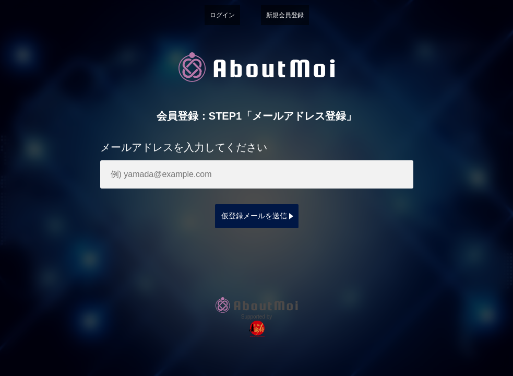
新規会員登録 (285, 15)
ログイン (222, 15)
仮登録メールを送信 (254, 216)
